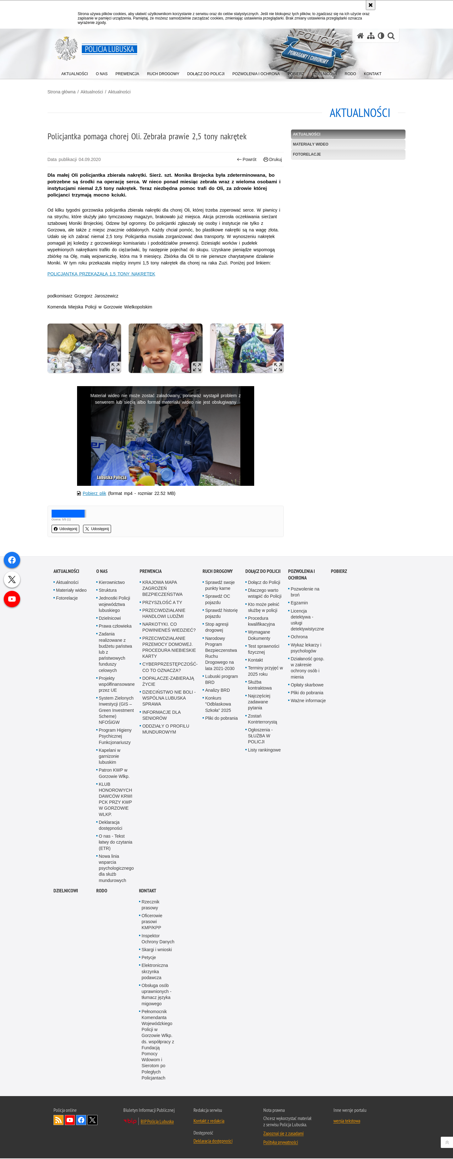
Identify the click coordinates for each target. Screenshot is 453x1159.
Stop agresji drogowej (216, 770)
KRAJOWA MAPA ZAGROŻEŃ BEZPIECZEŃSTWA (162, 731)
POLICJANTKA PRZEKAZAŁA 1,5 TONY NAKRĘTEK (107, 280)
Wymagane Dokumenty (259, 778)
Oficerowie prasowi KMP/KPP (152, 1064)
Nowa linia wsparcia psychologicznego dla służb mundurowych (116, 1011)
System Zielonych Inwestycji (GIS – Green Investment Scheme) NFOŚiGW (116, 853)
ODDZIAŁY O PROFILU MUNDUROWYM (165, 871)
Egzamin (299, 745)
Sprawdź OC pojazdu (217, 742)
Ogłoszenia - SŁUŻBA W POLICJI (260, 878)
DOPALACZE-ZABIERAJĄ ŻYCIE (168, 823)
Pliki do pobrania (221, 860)
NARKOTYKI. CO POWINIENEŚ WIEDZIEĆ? (169, 770)
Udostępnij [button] (71, 530)
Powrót (244, 159)
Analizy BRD (217, 832)
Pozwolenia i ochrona (301, 717)
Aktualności (98, 91)
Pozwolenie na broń (305, 734)
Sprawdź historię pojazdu (221, 756)
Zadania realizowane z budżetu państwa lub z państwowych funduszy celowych (115, 795)
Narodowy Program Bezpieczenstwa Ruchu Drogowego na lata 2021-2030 (221, 796)
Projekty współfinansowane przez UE (117, 826)
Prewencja (151, 714)
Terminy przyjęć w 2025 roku (265, 813)
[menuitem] (74, 72)
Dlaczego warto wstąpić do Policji (265, 736)
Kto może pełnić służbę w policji (263, 750)
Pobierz (339, 714)
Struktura (108, 733)
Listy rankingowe (264, 892)
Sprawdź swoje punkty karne (220, 728)
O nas (102, 714)
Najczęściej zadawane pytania (259, 844)
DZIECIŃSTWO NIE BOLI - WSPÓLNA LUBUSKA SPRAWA (169, 840)
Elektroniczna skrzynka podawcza (155, 1114)
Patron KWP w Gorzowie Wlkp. (114, 916)
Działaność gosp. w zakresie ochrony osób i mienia (307, 810)
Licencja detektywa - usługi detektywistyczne (307, 762)
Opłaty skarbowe (307, 827)
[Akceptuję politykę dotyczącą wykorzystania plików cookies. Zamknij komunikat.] (370, 5)
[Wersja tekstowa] (381, 36)
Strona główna (67, 91)
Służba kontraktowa (259, 827)
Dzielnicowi (110, 760)
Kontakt (255, 803)
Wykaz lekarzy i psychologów (306, 790)
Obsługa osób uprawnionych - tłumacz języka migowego (156, 1137)
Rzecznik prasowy (150, 1047)
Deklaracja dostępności (110, 967)
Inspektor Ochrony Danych (158, 1081)
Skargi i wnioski (157, 1092)
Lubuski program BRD (221, 822)
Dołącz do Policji (263, 714)
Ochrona (299, 779)
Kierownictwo (112, 725)
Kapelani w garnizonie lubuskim (109, 898)
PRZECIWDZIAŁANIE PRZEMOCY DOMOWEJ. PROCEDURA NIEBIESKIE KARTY (169, 790)
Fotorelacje (305, 154)
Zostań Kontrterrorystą (262, 861)
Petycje (149, 1100)
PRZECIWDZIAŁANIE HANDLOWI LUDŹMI (163, 756)
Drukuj (270, 159)
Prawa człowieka (115, 769)
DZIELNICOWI (65, 1033)
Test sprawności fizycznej (263, 791)
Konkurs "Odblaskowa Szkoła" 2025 (218, 847)
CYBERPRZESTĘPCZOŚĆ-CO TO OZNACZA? (170, 810)
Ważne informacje (308, 843)
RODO (101, 1033)
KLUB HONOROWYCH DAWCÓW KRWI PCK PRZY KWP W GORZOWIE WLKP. (115, 942)
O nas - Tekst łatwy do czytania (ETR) (115, 985)
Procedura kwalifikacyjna (261, 763)
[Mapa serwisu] (371, 36)
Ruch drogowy (218, 714)
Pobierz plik (99, 494)
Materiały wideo (308, 143)
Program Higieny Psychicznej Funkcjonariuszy (115, 879)
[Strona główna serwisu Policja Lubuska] (360, 36)
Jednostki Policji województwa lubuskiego (114, 747)
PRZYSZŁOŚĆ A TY (162, 745)
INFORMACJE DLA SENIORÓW (161, 857)
